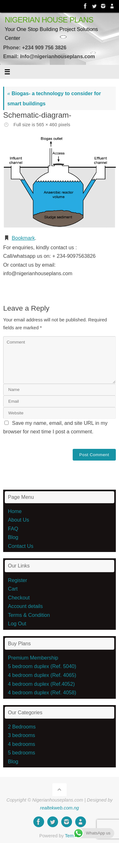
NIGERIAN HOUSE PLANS (49, 20)
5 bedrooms (21, 752)
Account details (25, 606)
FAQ (13, 528)
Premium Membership (33, 657)
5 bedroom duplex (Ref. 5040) (42, 666)
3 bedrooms (21, 735)
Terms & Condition (29, 615)
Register (17, 580)
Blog (13, 537)
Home (15, 511)
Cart (13, 589)
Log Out (17, 623)
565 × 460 (46, 124)
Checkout (19, 597)
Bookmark (23, 238)
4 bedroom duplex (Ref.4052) (41, 684)
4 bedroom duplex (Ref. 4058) (42, 692)
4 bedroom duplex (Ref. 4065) (42, 675)
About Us (18, 520)
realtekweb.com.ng (59, 807)
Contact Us (20, 546)
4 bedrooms (21, 744)
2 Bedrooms (22, 726)
